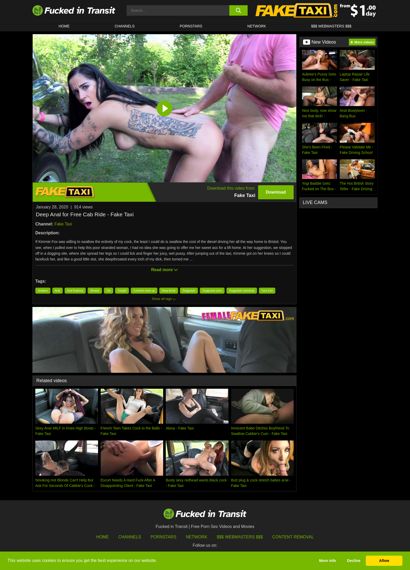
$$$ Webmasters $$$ (240, 537)
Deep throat (168, 290)
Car (108, 290)
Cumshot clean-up (144, 290)
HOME (64, 26)
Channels (129, 537)
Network (256, 26)
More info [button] (327, 561)
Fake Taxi (63, 224)
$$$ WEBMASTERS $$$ (331, 26)
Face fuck (267, 290)
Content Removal (293, 537)
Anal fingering (75, 290)
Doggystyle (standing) (241, 290)
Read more (164, 269)
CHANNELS (125, 26)
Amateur (43, 290)
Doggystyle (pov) (212, 290)
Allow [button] (384, 561)
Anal (57, 290)
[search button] (238, 10)
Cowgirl (122, 290)
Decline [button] (353, 561)
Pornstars (191, 26)
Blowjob (94, 290)
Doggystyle (189, 290)
